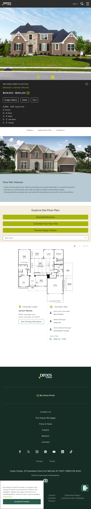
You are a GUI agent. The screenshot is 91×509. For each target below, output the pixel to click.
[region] (22, 494)
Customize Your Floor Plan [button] (45, 223)
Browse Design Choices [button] (45, 230)
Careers (45, 430)
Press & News (45, 424)
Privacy (39, 461)
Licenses (46, 442)
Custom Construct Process (52, 498)
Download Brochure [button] (45, 217)
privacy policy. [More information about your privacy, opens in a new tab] (8, 497)
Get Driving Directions (31, 321)
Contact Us (60, 130)
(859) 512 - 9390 (60, 339)
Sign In (75, 4)
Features (30, 130)
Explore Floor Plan (45, 130)
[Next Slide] (53, 77)
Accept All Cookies (21, 502)
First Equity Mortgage (45, 418)
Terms (52, 461)
